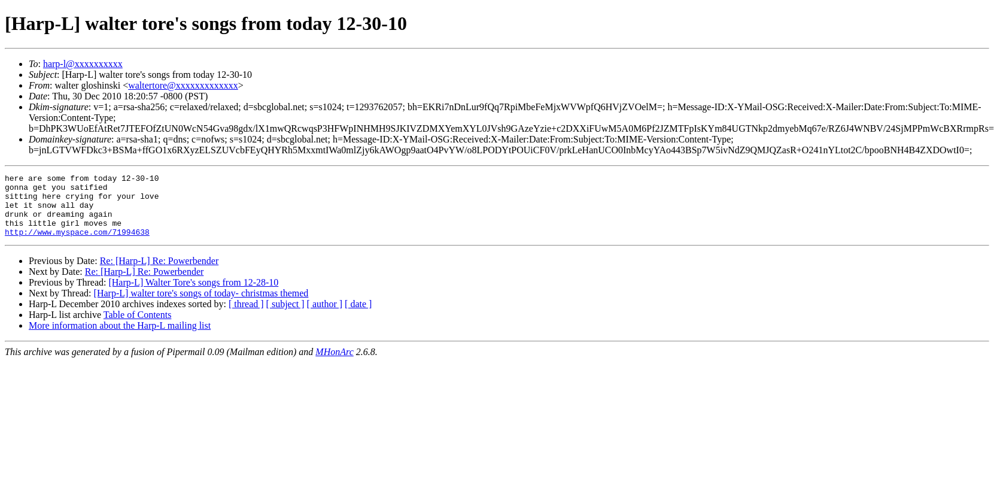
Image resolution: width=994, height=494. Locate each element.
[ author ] (325, 316)
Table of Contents (138, 327)
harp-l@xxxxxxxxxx (83, 64)
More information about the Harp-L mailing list (120, 338)
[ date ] (358, 316)
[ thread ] (246, 316)
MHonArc (334, 364)
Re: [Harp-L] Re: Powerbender (159, 273)
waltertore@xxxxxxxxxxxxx (183, 85)
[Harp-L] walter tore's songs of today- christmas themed (201, 306)
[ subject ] (285, 316)
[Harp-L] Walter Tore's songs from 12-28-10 (193, 295)
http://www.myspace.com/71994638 (77, 244)
